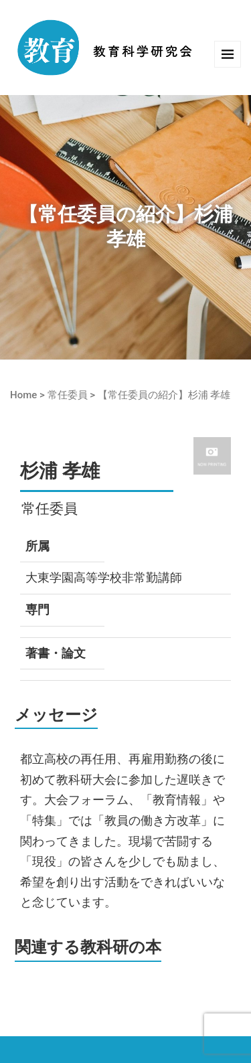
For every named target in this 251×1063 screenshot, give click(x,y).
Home (23, 395)
